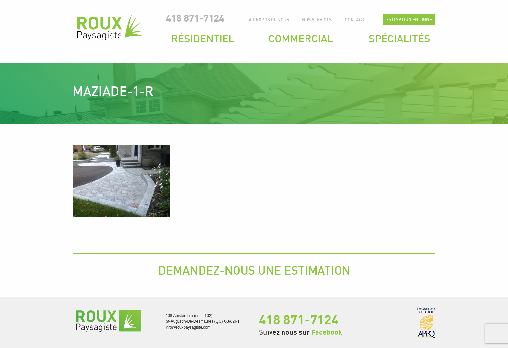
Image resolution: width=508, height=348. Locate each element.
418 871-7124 (195, 18)
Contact (354, 19)
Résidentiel (202, 38)
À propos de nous (269, 19)
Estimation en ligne (409, 19)
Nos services (317, 19)
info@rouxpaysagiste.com (188, 327)
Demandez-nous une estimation (254, 270)
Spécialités (399, 38)
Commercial (300, 38)
